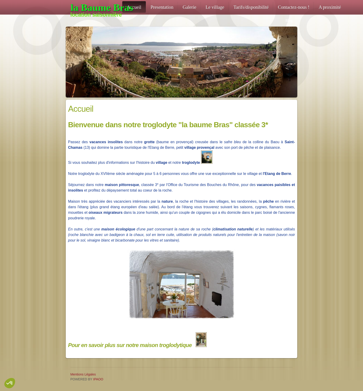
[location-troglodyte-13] (96, 7)
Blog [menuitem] (289, 20)
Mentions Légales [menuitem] (83, 374)
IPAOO (98, 379)
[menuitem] (134, 7)
